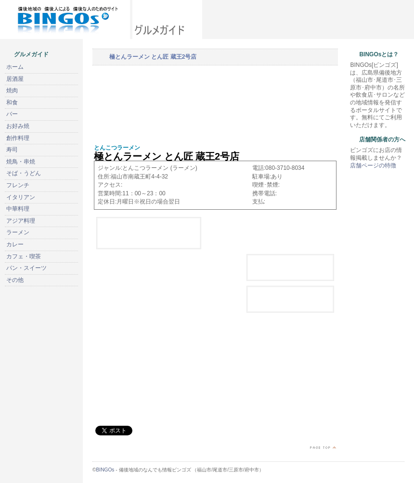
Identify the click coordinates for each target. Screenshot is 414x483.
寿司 (12, 149)
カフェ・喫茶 (23, 256)
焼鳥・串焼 (20, 161)
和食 (12, 102)
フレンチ (17, 185)
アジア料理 (20, 220)
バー (12, 114)
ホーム (15, 67)
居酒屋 (15, 79)
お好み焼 (17, 126)
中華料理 (17, 208)
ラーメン (17, 232)
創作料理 (17, 138)
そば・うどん (23, 173)
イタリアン (20, 197)
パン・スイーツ (26, 268)
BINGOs (105, 469)
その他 (15, 280)
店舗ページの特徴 (373, 165)
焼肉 (12, 90)
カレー (15, 244)
